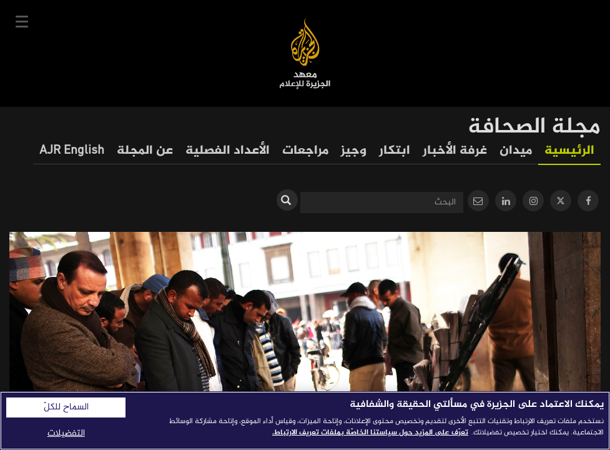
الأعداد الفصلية (227, 151)
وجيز (353, 151)
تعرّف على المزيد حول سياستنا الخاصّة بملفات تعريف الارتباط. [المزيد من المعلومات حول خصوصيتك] (370, 432)
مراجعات (305, 151)
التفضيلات (66, 433)
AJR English (71, 151)
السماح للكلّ (66, 407)
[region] (305, 420)
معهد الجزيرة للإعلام (305, 53)
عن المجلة (145, 151)
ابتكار (394, 151)
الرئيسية (569, 151)
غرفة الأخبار (455, 151)
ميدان (515, 151)
